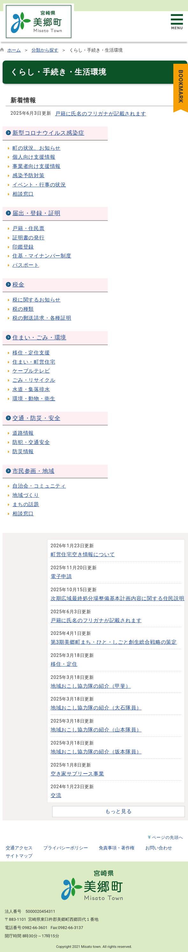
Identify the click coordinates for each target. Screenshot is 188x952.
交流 (56, 795)
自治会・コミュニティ (39, 486)
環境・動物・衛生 (33, 399)
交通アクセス (19, 848)
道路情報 (23, 433)
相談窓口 (23, 194)
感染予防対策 (28, 175)
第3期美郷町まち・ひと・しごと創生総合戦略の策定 (114, 642)
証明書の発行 (28, 238)
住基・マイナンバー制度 (41, 256)
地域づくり (25, 495)
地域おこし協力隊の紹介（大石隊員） (96, 708)
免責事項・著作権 (116, 848)
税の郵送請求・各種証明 (41, 318)
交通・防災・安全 (36, 418)
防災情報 (23, 451)
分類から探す (45, 50)
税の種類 (23, 309)
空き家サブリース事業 (77, 774)
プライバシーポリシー (65, 848)
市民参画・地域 (33, 471)
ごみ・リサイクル (33, 380)
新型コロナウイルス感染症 (48, 133)
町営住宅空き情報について (83, 554)
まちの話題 (25, 504)
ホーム (14, 50)
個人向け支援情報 (33, 157)
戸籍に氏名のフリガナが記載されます (100, 114)
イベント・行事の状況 (39, 185)
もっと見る (118, 811)
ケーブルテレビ (31, 371)
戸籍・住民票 (28, 228)
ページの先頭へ (167, 837)
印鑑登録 (23, 247)
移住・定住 (64, 664)
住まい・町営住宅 (33, 362)
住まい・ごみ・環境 (39, 337)
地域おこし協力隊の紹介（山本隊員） (96, 730)
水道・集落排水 (31, 389)
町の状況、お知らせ (36, 148)
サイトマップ (19, 856)
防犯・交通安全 (31, 442)
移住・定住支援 (31, 353)
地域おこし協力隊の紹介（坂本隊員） (96, 752)
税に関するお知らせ (36, 300)
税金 (18, 284)
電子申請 (61, 576)
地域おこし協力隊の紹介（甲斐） (91, 686)
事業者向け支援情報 (36, 166)
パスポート (25, 265)
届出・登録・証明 (36, 213)
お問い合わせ (158, 848)
